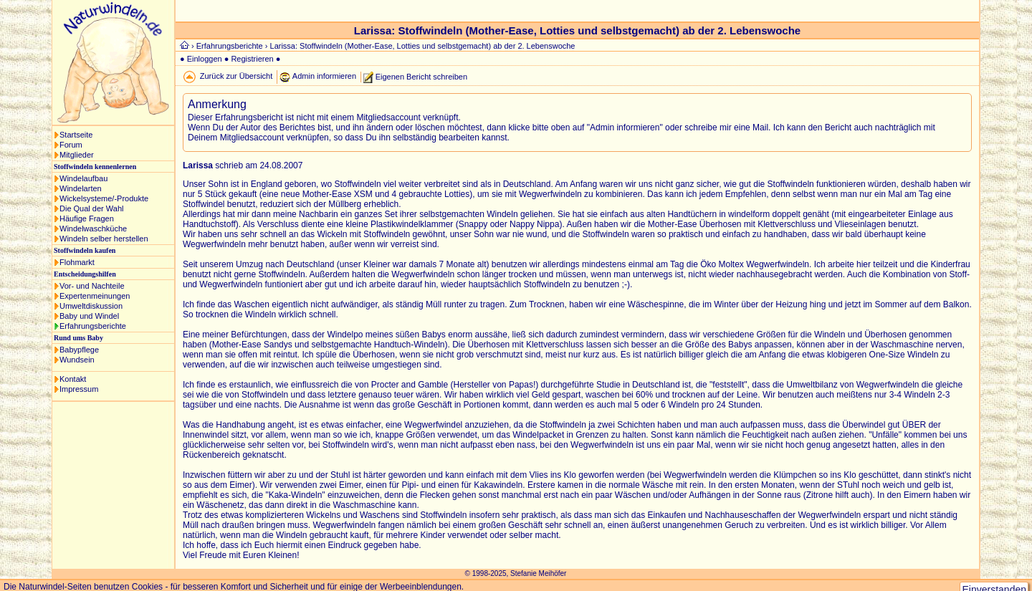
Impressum (78, 389)
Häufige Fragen (86, 218)
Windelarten (80, 188)
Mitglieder (76, 154)
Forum (70, 144)
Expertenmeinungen (94, 296)
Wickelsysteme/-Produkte (103, 198)
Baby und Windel (89, 316)
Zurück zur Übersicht (236, 76)
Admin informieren (324, 76)
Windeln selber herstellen (103, 238)
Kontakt (72, 379)
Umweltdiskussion (91, 306)
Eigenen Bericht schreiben (421, 76)
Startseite (75, 134)
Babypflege (79, 349)
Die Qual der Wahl (91, 208)
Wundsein (77, 359)
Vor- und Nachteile (92, 286)
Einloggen (204, 58)
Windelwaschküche (93, 228)
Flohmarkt (77, 262)
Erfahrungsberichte (92, 326)
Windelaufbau (83, 178)
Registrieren (252, 58)
